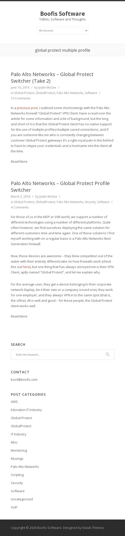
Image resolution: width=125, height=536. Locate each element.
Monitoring (19, 450)
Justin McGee (47, 87)
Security (90, 202)
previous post (27, 108)
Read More (19, 161)
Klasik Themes (93, 527)
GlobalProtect (45, 93)
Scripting (17, 475)
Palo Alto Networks (70, 93)
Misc (14, 442)
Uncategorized (22, 499)
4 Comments (20, 207)
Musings (17, 458)
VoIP (14, 507)
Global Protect (24, 93)
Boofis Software (62, 13)
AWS (14, 401)
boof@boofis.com (24, 379)
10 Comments (20, 98)
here (26, 267)
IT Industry (18, 434)
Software (91, 93)
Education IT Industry (26, 410)
